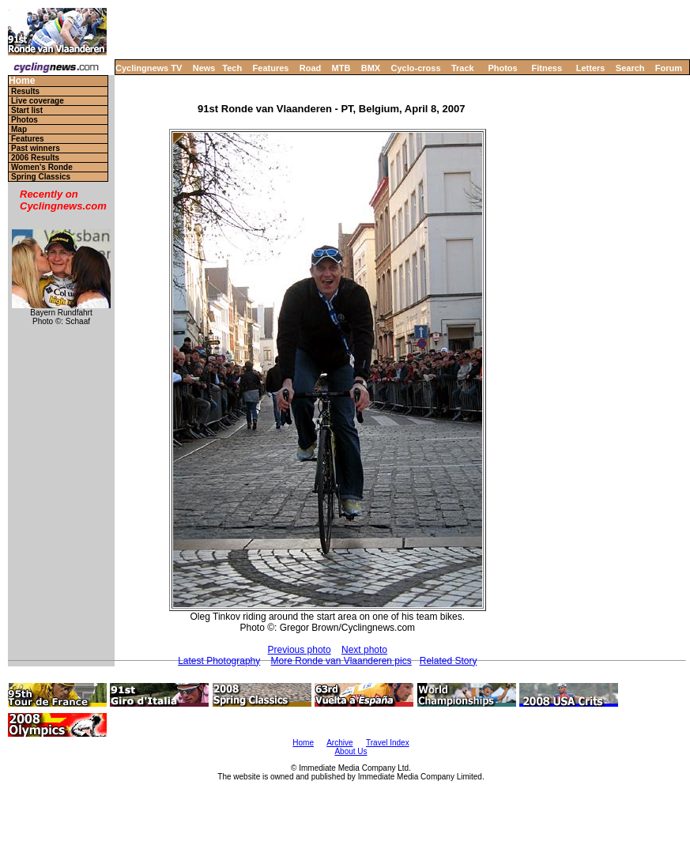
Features (271, 68)
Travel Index (387, 742)
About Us (350, 751)
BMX (370, 68)
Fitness (546, 68)
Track (462, 68)
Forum (668, 68)
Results (25, 91)
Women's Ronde (42, 167)
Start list (27, 110)
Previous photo (299, 649)
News (204, 68)
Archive (339, 742)
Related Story (448, 660)
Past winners (35, 148)
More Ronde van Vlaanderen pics (341, 660)
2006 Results (35, 157)
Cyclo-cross (416, 68)
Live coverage (37, 100)
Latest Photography (219, 660)
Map (19, 129)
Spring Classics (40, 176)
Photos (502, 68)
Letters (590, 68)
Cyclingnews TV (148, 68)
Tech (232, 68)
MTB (341, 68)
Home (22, 81)
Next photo (364, 649)
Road (311, 68)
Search (630, 68)
